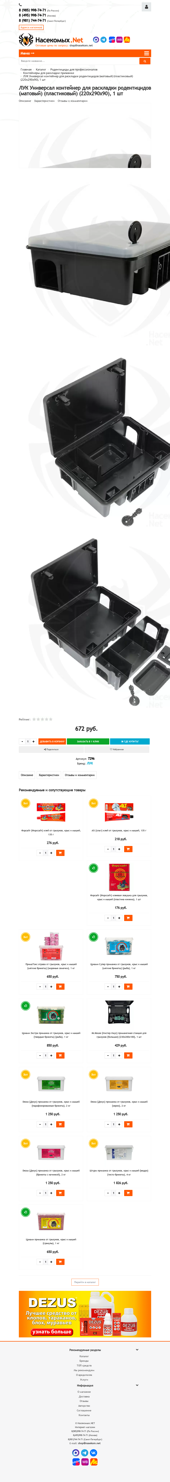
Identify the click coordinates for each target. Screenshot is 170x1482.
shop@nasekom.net (81, 45)
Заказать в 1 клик (88, 741)
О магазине (84, 1391)
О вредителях (84, 1375)
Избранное (117, 749)
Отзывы (84, 1401)
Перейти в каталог (85, 1282)
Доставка (84, 1396)
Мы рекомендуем (84, 1370)
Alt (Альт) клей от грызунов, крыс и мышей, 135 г (119, 830)
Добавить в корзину (52, 741)
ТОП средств (84, 1365)
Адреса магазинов (31, 27)
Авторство (84, 1405)
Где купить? (129, 741)
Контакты (84, 1415)
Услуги (84, 1379)
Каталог (84, 1356)
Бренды (84, 1360)
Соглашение (84, 1410)
